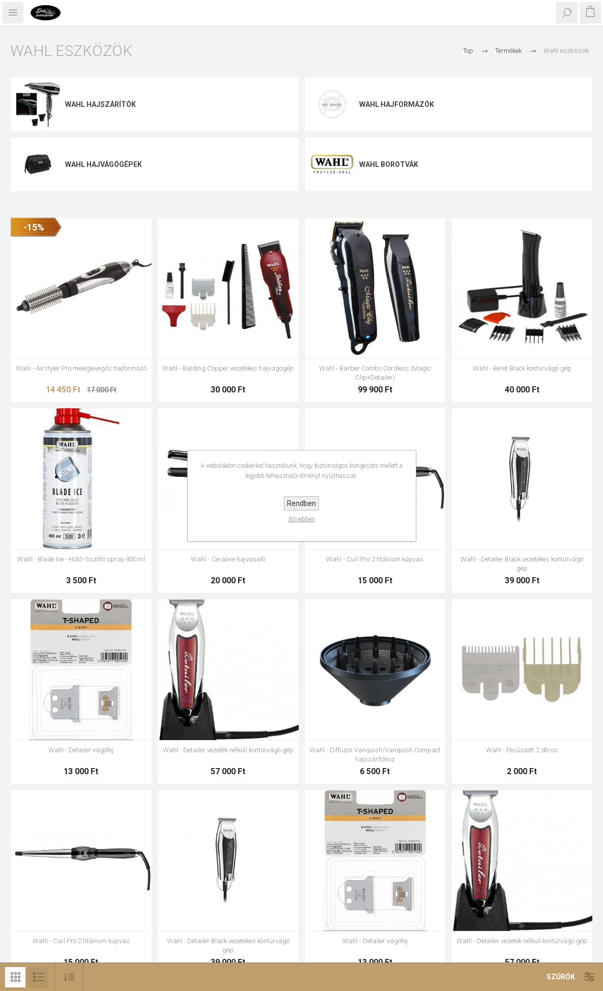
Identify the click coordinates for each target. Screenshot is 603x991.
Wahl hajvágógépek (103, 164)
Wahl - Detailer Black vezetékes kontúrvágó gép (522, 563)
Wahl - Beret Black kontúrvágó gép (522, 368)
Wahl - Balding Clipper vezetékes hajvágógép (228, 368)
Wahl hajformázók (396, 104)
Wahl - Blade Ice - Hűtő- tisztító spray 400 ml (81, 559)
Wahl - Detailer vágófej (80, 750)
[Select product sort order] (69, 977)
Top (468, 50)
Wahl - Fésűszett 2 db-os (522, 750)
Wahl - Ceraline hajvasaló (228, 559)
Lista (38, 977)
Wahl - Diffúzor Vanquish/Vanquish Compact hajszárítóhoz (375, 754)
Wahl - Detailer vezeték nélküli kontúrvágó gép (228, 750)
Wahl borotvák (388, 164)
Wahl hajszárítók (100, 104)
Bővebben (302, 519)
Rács (15, 977)
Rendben (301, 503)
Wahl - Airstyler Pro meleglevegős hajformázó (81, 368)
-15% (33, 227)
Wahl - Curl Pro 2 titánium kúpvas (374, 559)
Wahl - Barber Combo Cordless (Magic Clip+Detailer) (375, 372)
